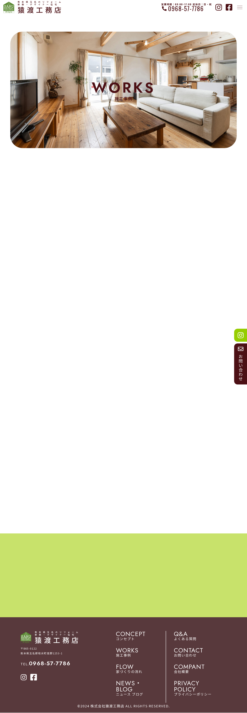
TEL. (45, 664)
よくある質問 (200, 636)
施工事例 (143, 653)
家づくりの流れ (143, 669)
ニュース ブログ (143, 689)
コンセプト (143, 636)
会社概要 (200, 669)
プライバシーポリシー (200, 689)
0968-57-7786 (186, 8)
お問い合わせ (200, 653)
